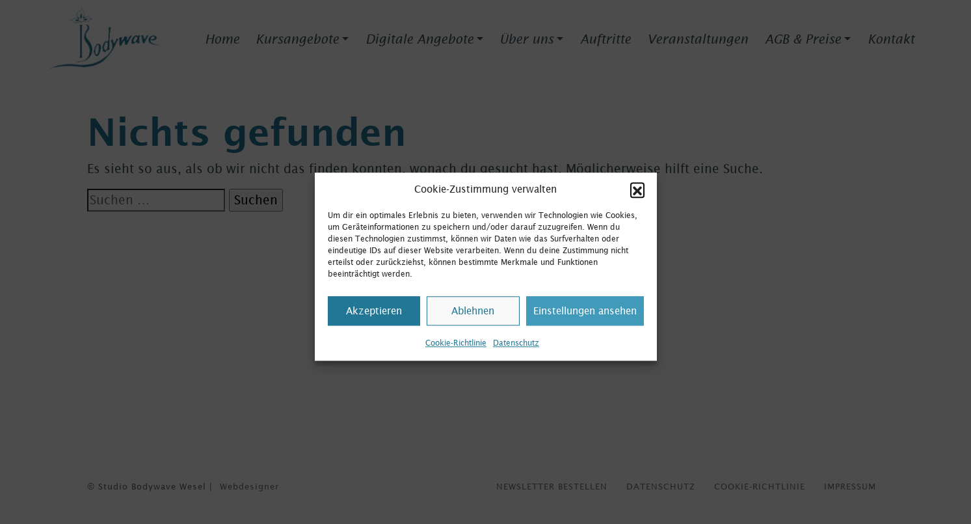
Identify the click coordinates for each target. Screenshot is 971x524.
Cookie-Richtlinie (455, 348)
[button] (637, 195)
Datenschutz (516, 348)
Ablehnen (472, 316)
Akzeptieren (374, 316)
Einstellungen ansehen (585, 316)
